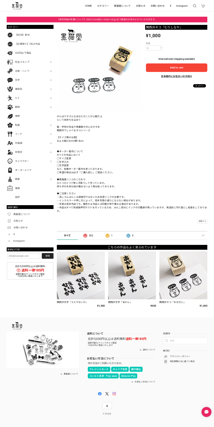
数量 (148, 43)
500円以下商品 (23, 53)
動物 (17, 107)
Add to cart (176, 67)
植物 (17, 116)
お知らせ (140, 6)
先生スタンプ (22, 62)
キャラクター (22, 161)
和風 (17, 125)
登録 (47, 256)
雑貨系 (18, 89)
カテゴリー (103, 6)
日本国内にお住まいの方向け (176, 76)
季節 (17, 179)
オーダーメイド (23, 170)
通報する (202, 221)
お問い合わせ (157, 6)
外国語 (18, 143)
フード (18, 134)
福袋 (17, 188)
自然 (17, 197)
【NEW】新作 (22, 35)
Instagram (182, 6)
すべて (67, 235)
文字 (17, 80)
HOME (88, 6)
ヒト (17, 98)
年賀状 (18, 152)
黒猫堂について (122, 6)
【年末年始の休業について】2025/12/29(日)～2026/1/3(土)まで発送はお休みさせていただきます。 (107, 19)
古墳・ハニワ (22, 71)
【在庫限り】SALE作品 (27, 44)
